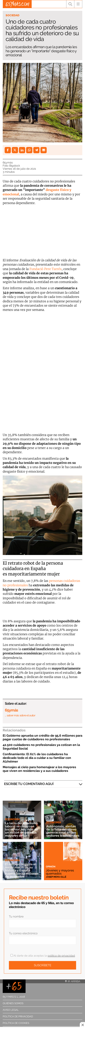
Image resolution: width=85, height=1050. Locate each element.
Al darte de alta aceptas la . (42, 955)
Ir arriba (72, 981)
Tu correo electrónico (23, 933)
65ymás (8, 162)
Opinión (50, 866)
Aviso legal (11, 1009)
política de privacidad (61, 955)
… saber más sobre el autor (20, 715)
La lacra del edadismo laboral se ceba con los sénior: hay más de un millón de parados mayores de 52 (21, 829)
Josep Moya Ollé (56, 877)
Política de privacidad (18, 1016)
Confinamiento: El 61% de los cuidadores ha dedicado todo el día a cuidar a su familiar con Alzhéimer (37, 757)
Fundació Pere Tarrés (45, 269)
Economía (12, 819)
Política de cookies (16, 1023)
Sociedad (12, 15)
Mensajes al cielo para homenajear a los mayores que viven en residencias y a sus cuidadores (39, 769)
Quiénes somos (13, 1003)
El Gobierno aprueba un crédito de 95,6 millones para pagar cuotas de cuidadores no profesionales (42, 737)
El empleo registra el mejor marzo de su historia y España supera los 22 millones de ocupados (22, 870)
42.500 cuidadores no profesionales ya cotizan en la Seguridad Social (41, 746)
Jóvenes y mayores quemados (60, 872)
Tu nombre (16, 916)
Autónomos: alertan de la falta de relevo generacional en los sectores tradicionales (62, 830)
